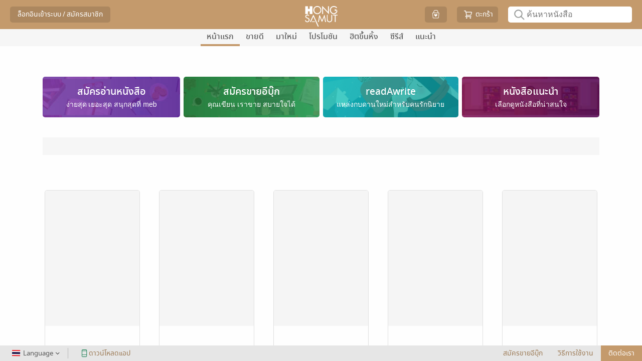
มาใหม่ (286, 37)
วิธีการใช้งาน (575, 353)
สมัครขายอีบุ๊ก (523, 353)
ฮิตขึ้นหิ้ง (364, 37)
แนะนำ (425, 37)
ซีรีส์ (396, 37)
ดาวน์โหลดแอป (104, 353)
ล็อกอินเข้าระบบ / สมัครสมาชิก (60, 14)
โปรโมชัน (323, 37)
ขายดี (255, 37)
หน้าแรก (220, 37)
